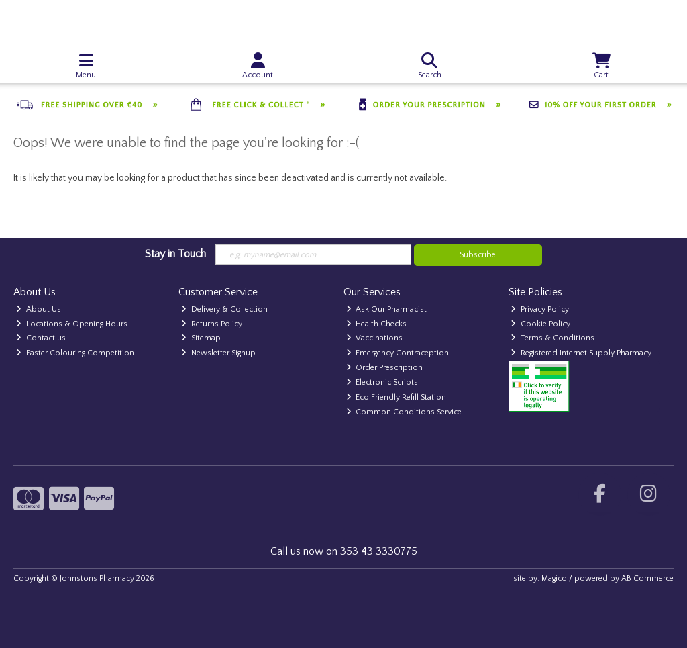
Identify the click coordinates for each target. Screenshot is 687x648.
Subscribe (478, 254)
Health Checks (376, 324)
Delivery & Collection (224, 309)
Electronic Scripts (382, 382)
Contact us (41, 338)
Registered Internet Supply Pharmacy (581, 353)
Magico (554, 578)
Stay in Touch (175, 254)
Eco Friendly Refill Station (396, 397)
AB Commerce (647, 578)
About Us (38, 309)
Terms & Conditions (552, 338)
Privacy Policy (540, 309)
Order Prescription (384, 367)
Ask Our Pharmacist (386, 309)
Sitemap (201, 338)
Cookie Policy (540, 324)
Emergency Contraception (398, 353)
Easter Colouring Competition (75, 353)
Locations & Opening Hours (71, 324)
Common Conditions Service (404, 412)
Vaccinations (374, 338)
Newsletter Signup (218, 353)
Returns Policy (211, 324)
